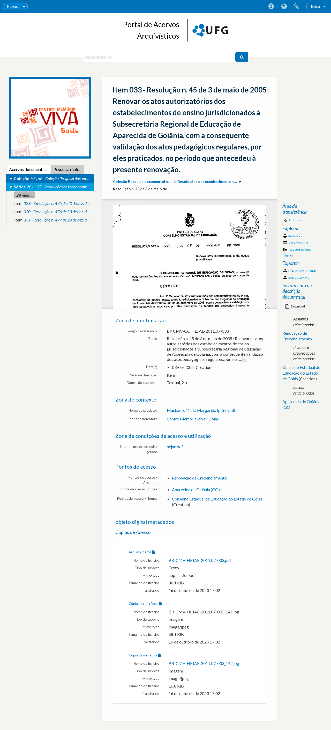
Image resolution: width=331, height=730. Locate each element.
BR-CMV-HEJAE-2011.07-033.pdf (200, 560)
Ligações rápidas (271, 6)
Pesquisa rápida (67, 169)
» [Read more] (245, 359)
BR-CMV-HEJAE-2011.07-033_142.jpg (204, 663)
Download (295, 306)
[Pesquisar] (241, 57)
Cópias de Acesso (133, 532)
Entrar (315, 6)
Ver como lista (295, 243)
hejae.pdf (175, 446)
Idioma (283, 6)
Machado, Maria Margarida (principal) (201, 410)
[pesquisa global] (160, 57)
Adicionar (295, 220)
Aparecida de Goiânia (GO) (196, 489)
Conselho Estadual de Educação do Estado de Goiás (217, 498)
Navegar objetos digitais (297, 252)
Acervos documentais (28, 169)
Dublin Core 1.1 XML (300, 271)
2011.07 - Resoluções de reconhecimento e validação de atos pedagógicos (87, 186)
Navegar (13, 6)
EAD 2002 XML (296, 278)
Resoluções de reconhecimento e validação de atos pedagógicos (208, 181)
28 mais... (24, 194)
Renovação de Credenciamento (199, 477)
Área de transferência (296, 6)
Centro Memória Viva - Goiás (193, 418)
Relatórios (293, 236)
